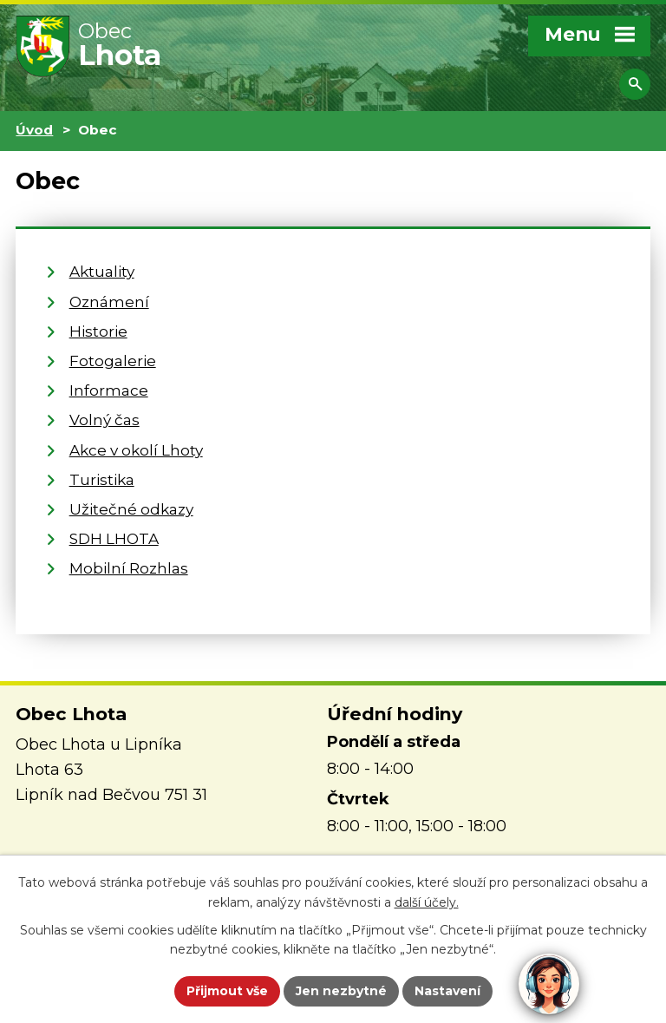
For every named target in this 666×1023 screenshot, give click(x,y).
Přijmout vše (227, 991)
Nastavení (447, 991)
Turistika (101, 479)
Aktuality (101, 271)
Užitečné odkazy (131, 509)
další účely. (427, 902)
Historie (98, 331)
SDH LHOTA (114, 538)
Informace (108, 390)
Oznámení (109, 301)
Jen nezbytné (341, 991)
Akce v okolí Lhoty (136, 450)
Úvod (34, 129)
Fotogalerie (112, 360)
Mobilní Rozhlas (128, 568)
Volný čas (104, 419)
